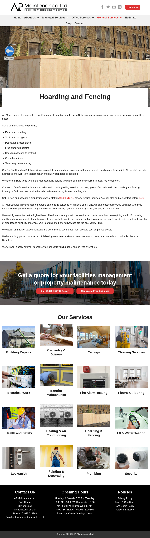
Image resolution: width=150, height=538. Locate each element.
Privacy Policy (125, 498)
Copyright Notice (125, 509)
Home (17, 17)
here (141, 198)
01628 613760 (66, 198)
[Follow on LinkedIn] (119, 7)
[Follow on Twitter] (108, 7)
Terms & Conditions (125, 502)
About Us (31, 18)
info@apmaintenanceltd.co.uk (28, 517)
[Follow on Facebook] (102, 7)
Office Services (83, 18)
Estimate (130, 17)
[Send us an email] (114, 7)
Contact (79, 23)
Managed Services (55, 18)
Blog (69, 23)
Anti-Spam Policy (125, 506)
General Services (109, 18)
